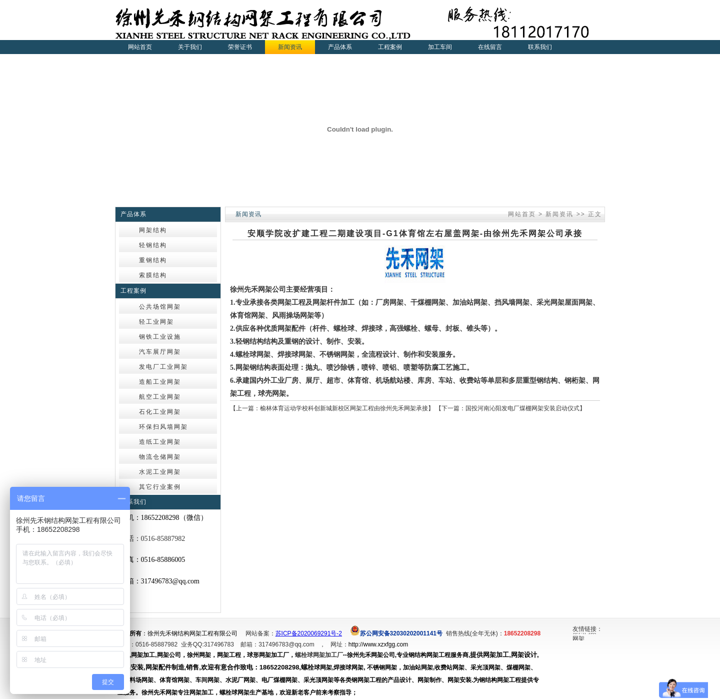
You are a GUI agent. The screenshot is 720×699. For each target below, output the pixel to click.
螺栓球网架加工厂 (319, 654)
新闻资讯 (560, 214)
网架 (578, 639)
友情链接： (587, 628)
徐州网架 (584, 632)
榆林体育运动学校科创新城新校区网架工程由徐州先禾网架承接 (344, 408)
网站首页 (140, 47)
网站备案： (261, 633)
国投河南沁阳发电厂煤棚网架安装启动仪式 (523, 408)
